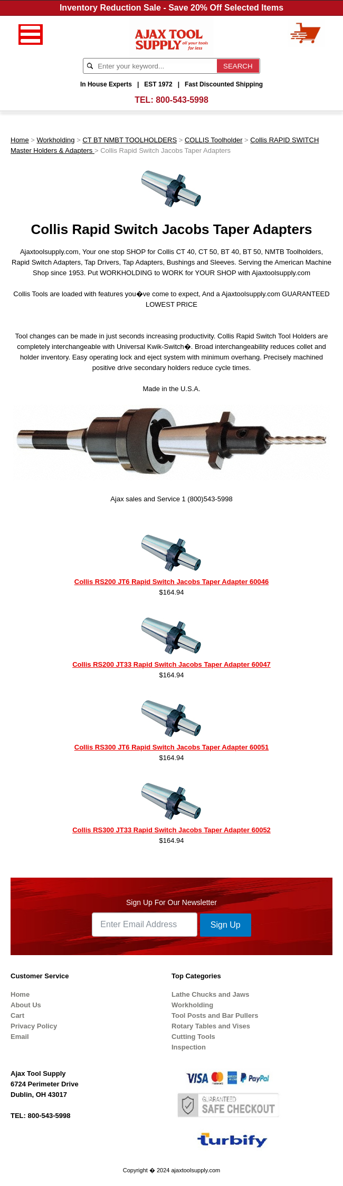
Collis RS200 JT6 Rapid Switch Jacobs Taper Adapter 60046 (171, 582)
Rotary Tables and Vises (211, 1026)
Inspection (189, 1047)
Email (20, 1037)
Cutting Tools (193, 1037)
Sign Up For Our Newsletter (171, 902)
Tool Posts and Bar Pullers (215, 1015)
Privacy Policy (34, 1026)
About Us (26, 1005)
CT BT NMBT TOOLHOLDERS (129, 140)
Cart (17, 1015)
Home (20, 140)
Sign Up (226, 924)
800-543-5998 (182, 99)
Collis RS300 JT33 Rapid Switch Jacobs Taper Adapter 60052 (171, 830)
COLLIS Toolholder (214, 140)
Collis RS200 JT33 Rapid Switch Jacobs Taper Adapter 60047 (171, 664)
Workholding (56, 140)
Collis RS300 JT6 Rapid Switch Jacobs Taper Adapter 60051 (171, 747)
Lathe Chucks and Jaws (210, 994)
